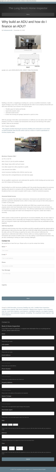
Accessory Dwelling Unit (23, 307)
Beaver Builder (42, 469)
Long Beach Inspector (34, 311)
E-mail (4, 254)
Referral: (4, 433)
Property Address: (8, 382)
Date (4, 420)
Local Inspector (24, 311)
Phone (4, 262)
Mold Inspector (6, 313)
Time (4, 443)
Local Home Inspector (13, 311)
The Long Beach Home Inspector (42, 313)
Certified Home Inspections (41, 307)
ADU (32, 307)
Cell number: (6, 344)
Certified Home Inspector (8, 309)
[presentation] (15, 290)
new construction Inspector (17, 313)
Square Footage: (7, 396)
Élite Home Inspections (22, 309)
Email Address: (7, 355)
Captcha (4, 285)
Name (4, 246)
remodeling (29, 313)
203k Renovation (11, 307)
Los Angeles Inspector (47, 311)
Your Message (6, 270)
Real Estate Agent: (7, 409)
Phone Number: (7, 368)
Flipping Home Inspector (36, 309)
